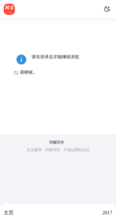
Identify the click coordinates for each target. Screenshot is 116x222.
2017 (107, 212)
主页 (9, 212)
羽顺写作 (56, 142)
